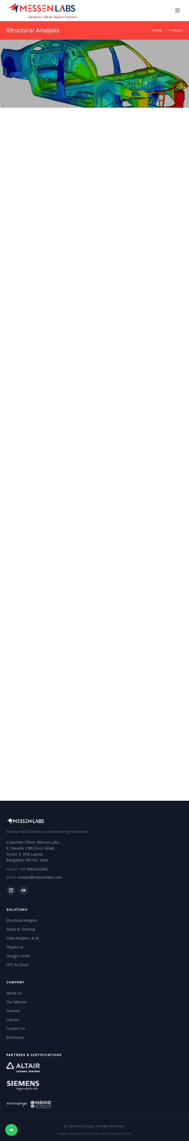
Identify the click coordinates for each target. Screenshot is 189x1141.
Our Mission (16, 1001)
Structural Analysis (21, 920)
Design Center (18, 955)
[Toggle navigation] (177, 10)
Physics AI (14, 946)
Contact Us (15, 1028)
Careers (12, 1019)
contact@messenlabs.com (39, 877)
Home (157, 30)
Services (13, 1010)
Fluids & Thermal (20, 929)
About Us (14, 992)
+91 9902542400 (33, 869)
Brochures (15, 1037)
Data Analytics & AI (22, 938)
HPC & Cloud (17, 964)
